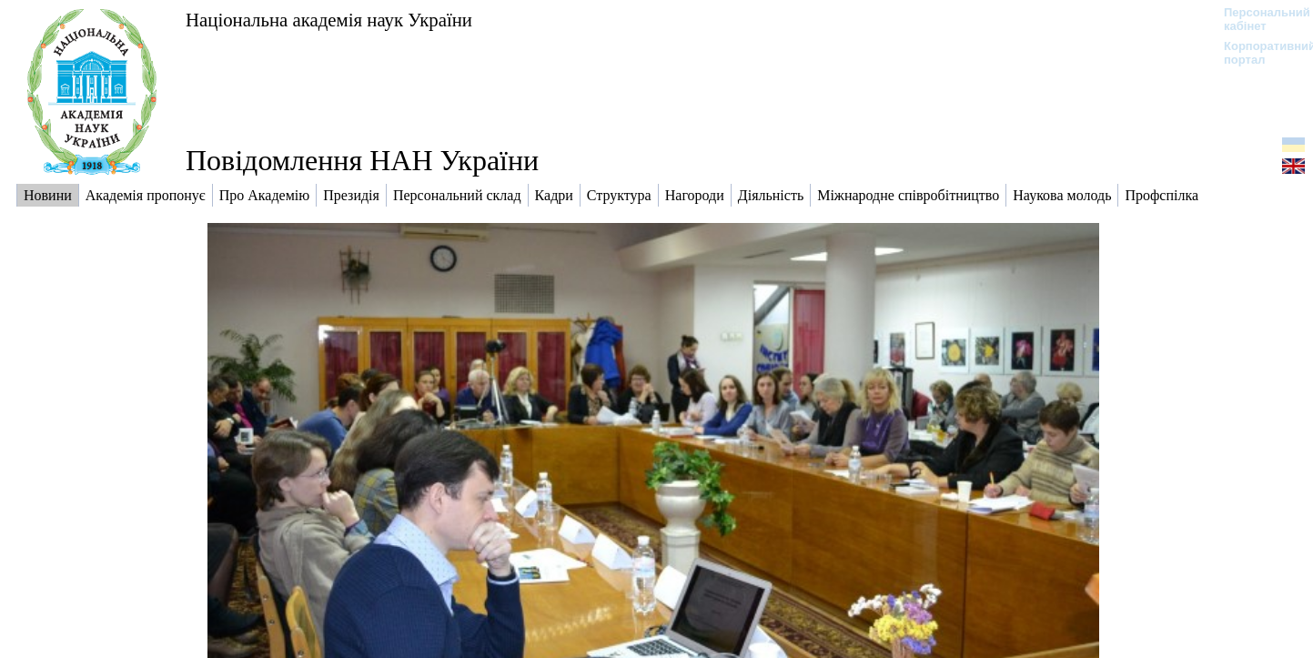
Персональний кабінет (1258, 19)
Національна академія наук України (329, 19)
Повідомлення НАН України (362, 160)
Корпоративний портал (1258, 52)
